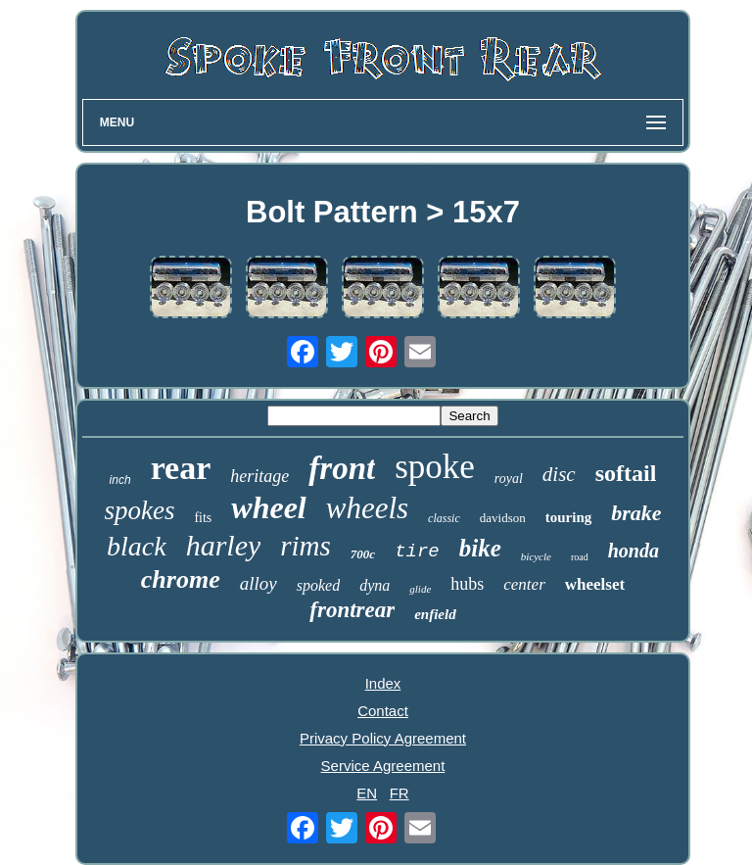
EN (366, 793)
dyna (374, 585)
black (136, 546)
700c (363, 554)
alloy (258, 583)
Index (383, 683)
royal (508, 478)
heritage (259, 476)
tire (417, 551)
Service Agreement (383, 765)
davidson (503, 517)
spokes (139, 510)
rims (305, 545)
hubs (467, 584)
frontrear (352, 610)
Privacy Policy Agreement (383, 738)
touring (568, 517)
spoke (435, 467)
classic (444, 518)
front (341, 468)
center (523, 584)
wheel (268, 507)
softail (626, 473)
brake (636, 513)
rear (181, 468)
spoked (318, 585)
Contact (382, 710)
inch (120, 480)
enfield (435, 614)
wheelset (595, 584)
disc (559, 474)
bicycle (536, 556)
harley (223, 545)
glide (420, 589)
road (579, 557)
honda (633, 550)
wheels (367, 508)
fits (203, 517)
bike (480, 548)
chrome (180, 579)
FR (399, 793)
